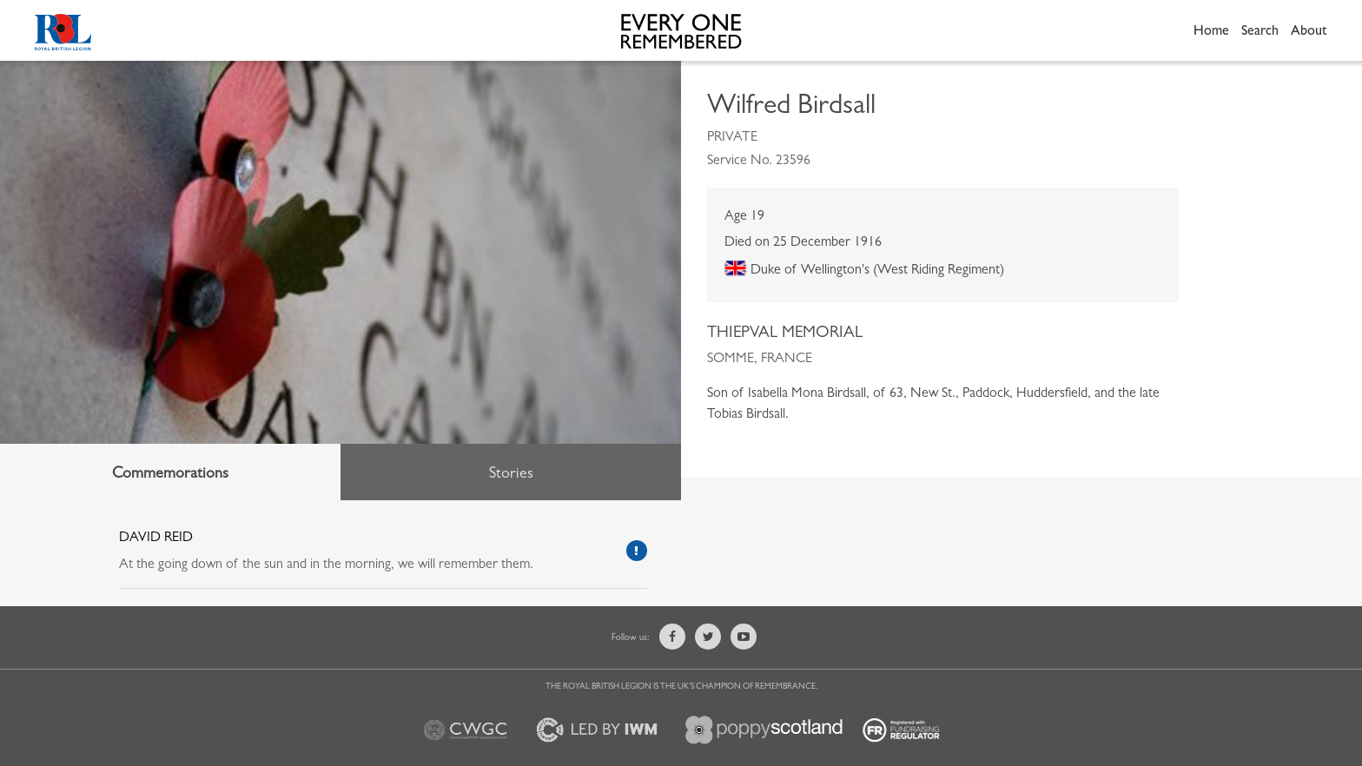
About (1309, 30)
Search (1260, 30)
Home (1211, 30)
